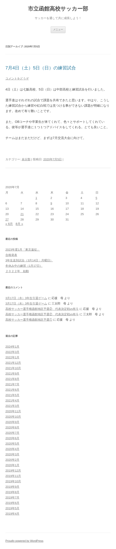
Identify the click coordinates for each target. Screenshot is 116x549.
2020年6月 (12, 438)
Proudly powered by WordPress (24, 540)
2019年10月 (13, 481)
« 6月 (9, 224)
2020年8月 (12, 427)
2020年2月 (12, 459)
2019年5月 (12, 508)
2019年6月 (12, 503)
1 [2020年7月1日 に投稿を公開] (36, 198)
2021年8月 (12, 379)
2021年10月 (13, 368)
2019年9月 (12, 486)
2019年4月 (12, 513)
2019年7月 (12, 497)
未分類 (26, 159)
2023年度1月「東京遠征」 (22, 249)
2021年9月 (12, 373)
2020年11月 (13, 411)
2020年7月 (12, 432)
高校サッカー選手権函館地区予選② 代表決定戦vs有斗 (42, 309)
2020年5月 (12, 443)
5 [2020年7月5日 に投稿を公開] (96, 198)
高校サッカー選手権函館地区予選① (28, 319)
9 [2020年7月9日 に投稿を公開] (51, 203)
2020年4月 (12, 449)
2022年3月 (12, 352)
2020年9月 (12, 422)
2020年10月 (13, 416)
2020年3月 (12, 454)
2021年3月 (12, 406)
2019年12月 (13, 470)
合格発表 (11, 255)
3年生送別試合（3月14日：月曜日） (29, 260)
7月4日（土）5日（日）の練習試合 (40, 67)
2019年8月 (12, 492)
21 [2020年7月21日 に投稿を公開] (22, 214)
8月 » (19, 224)
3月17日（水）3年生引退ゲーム (26, 298)
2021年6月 (12, 389)
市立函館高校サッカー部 (58, 9)
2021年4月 (12, 400)
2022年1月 (12, 357)
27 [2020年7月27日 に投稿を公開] (7, 219)
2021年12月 (13, 362)
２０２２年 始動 (17, 271)
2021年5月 (12, 395)
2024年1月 (12, 346)
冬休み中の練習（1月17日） (24, 265)
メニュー (58, 29)
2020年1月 (12, 465)
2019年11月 (13, 476)
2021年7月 (12, 384)
